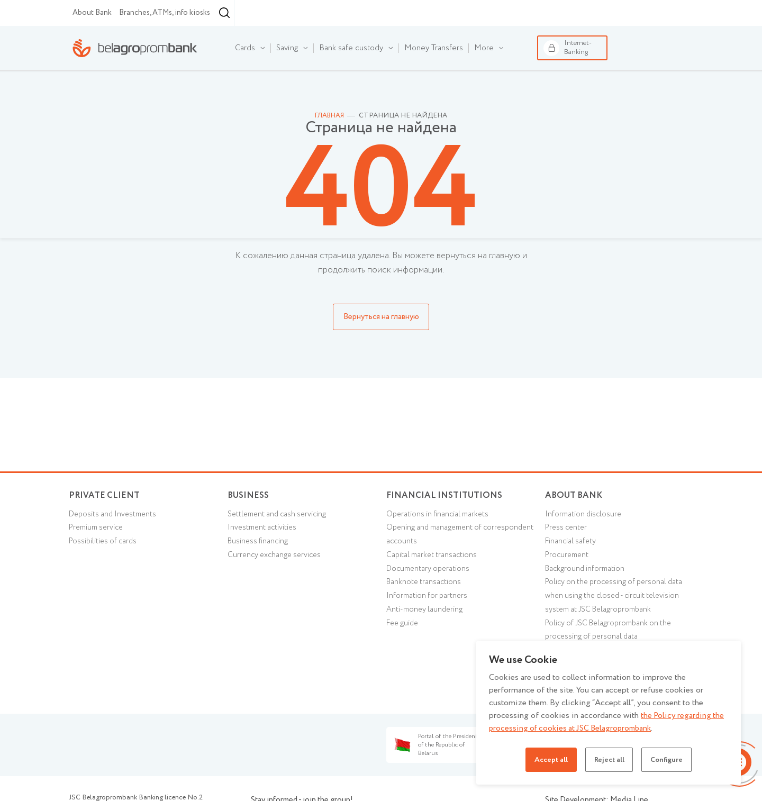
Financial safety (572, 571)
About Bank (92, 37)
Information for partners (428, 628)
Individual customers (92, 12)
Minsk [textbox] (286, 38)
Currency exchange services (277, 585)
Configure (670, 759)
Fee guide (404, 656)
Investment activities (265, 556)
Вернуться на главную (381, 342)
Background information (587, 599)
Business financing (260, 571)
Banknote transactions (425, 614)
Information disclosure (585, 542)
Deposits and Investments (115, 542)
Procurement (568, 585)
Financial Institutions (445, 520)
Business (164, 12)
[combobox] (284, 38)
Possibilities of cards (105, 571)
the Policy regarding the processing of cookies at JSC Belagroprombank (608, 721)
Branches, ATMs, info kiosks (164, 37)
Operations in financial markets (440, 542)
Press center (567, 556)
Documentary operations (430, 599)
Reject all (608, 759)
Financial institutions (226, 12)
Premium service (99, 556)
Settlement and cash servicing (280, 542)
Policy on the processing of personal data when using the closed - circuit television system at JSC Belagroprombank (618, 628)
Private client (105, 520)
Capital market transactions (434, 585)
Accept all (546, 759)
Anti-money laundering (426, 642)
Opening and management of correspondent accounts (437, 564)
